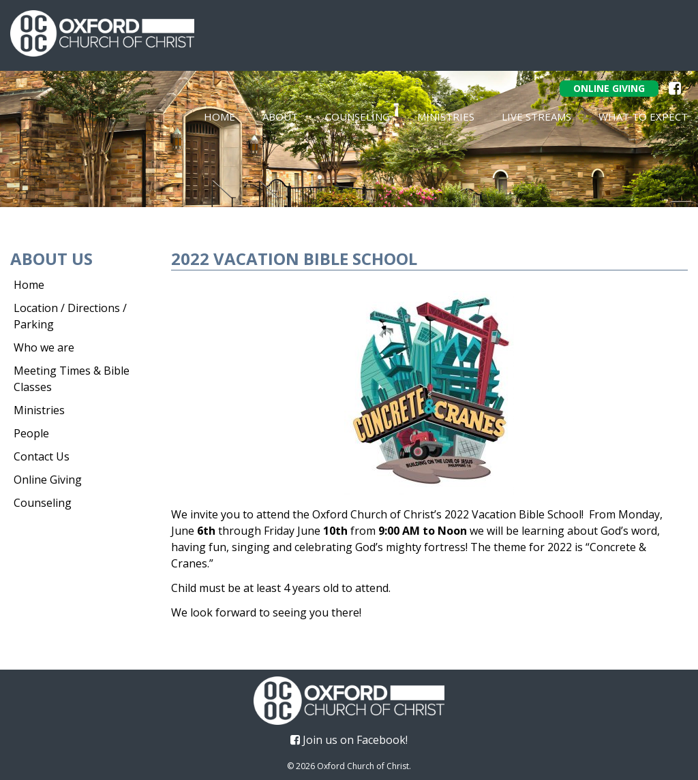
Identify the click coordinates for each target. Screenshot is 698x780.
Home (219, 116)
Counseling (357, 116)
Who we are (44, 347)
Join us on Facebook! (349, 739)
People (31, 433)
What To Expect (643, 116)
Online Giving (609, 88)
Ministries (445, 116)
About (280, 116)
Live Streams (536, 116)
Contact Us (42, 456)
